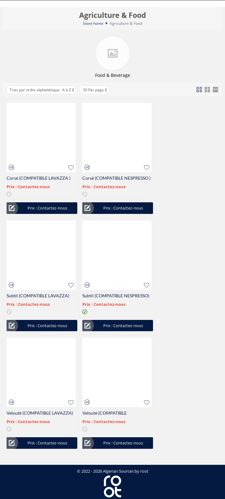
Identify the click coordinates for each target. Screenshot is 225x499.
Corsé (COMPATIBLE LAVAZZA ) (38, 178)
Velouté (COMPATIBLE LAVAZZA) (40, 413)
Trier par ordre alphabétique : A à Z (42, 90)
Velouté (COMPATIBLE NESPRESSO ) (104, 413)
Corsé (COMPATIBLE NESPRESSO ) (116, 178)
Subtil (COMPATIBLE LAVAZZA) (38, 295)
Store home (93, 23)
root (144, 471)
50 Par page (95, 90)
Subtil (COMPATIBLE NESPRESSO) (115, 295)
